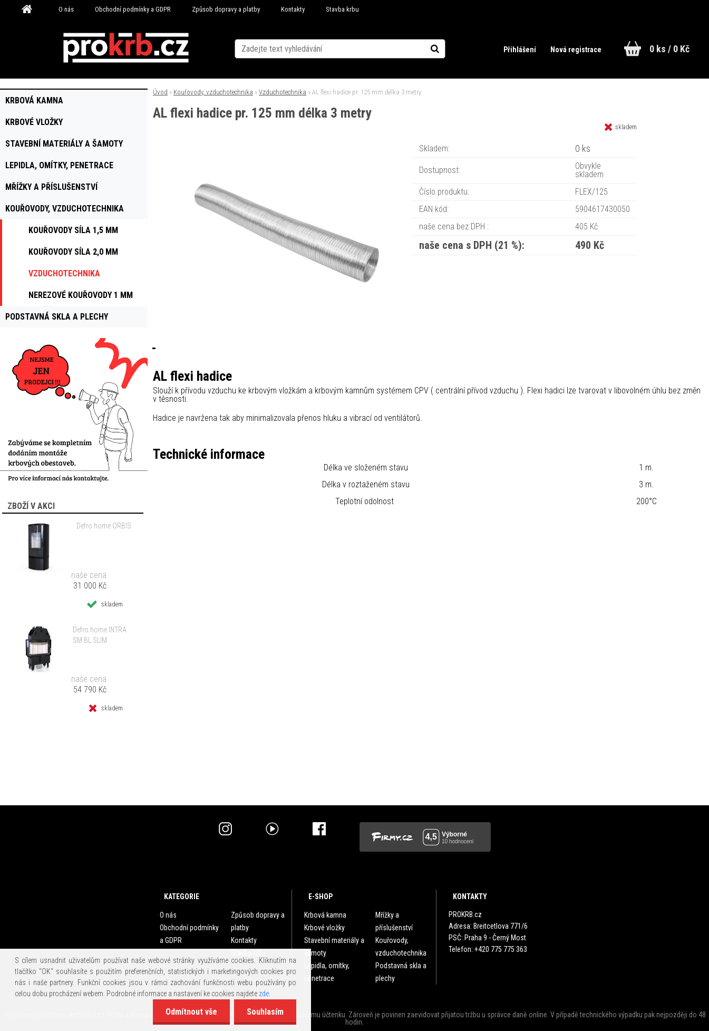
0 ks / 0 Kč (669, 48)
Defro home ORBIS (103, 526)
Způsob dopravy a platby (226, 9)
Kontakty (293, 9)
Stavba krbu (342, 9)
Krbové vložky (324, 927)
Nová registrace (575, 49)
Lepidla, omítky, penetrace (326, 971)
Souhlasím (264, 1012)
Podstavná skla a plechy (400, 971)
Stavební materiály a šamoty (334, 946)
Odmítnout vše (190, 1012)
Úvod (160, 92)
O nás (66, 9)
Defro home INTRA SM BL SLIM (100, 634)
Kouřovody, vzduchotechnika (213, 92)
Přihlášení (520, 49)
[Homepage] (30, 9)
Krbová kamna (325, 915)
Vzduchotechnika (282, 92)
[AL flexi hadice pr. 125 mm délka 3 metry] (287, 145)
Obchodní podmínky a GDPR (133, 9)
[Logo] (125, 48)
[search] (446, 48)
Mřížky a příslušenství (394, 921)
